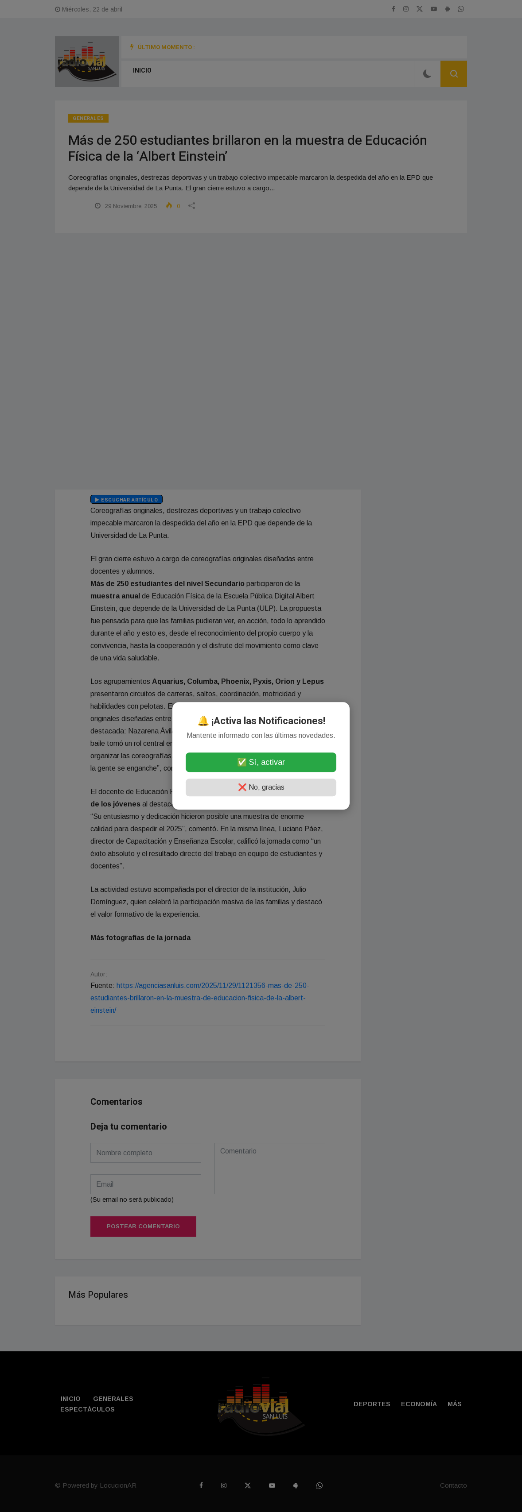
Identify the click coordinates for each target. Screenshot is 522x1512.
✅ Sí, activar (261, 762)
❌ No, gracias (261, 787)
